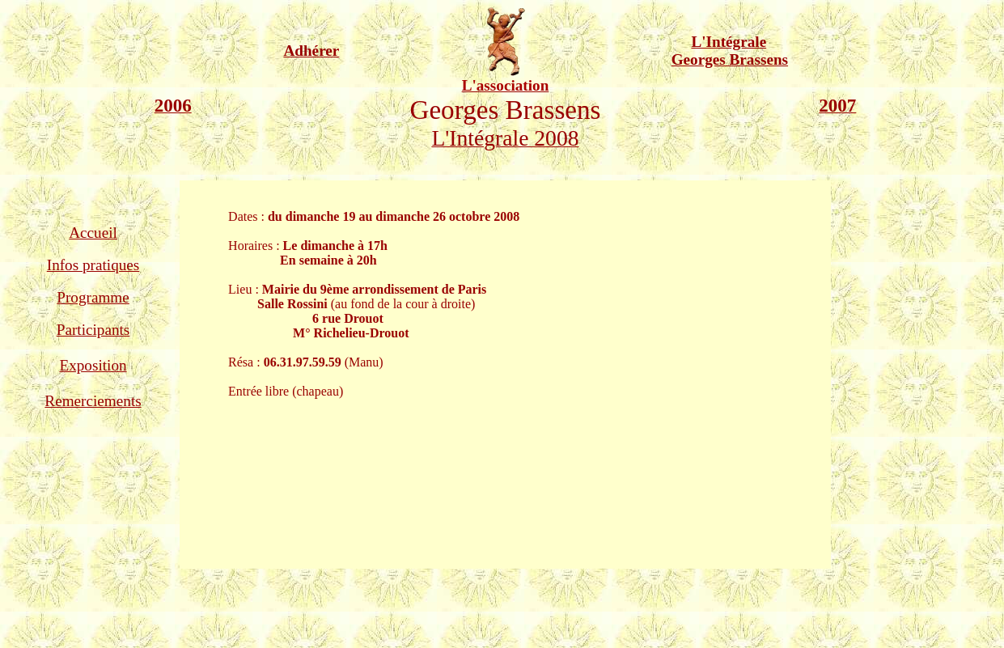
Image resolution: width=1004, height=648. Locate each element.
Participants (93, 329)
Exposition (92, 365)
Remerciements (92, 400)
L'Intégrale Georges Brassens (729, 50)
